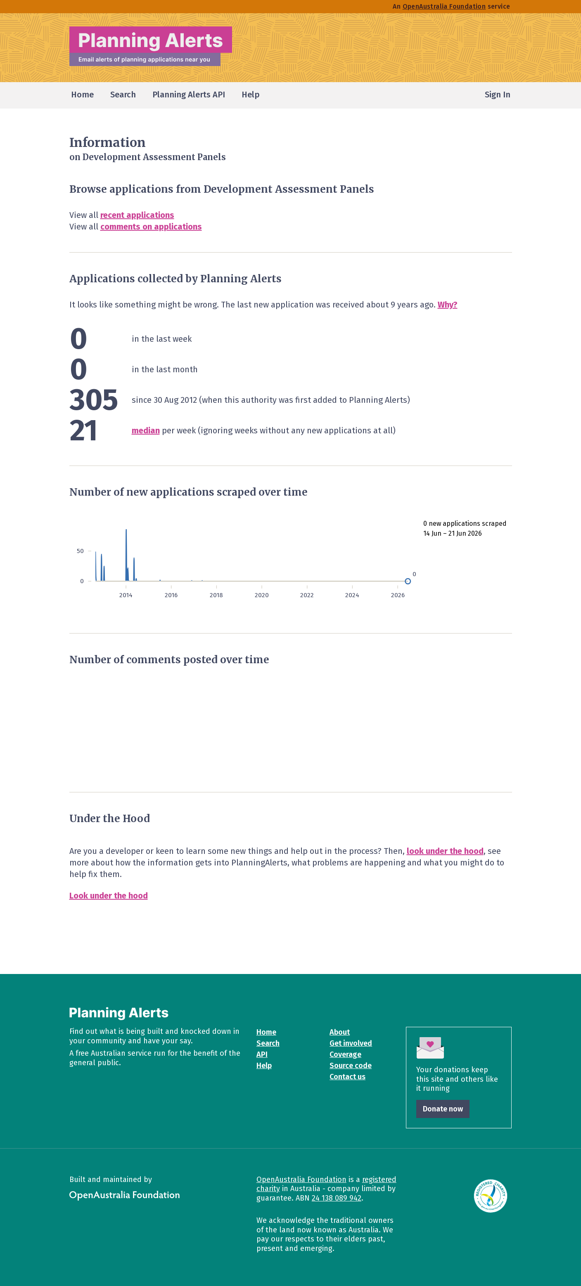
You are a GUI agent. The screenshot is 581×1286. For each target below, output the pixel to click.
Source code (351, 1065)
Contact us (347, 1076)
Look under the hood (108, 896)
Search (268, 1043)
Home (266, 1032)
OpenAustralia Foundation (301, 1179)
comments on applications (151, 227)
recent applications (137, 215)
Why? (448, 305)
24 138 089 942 (336, 1198)
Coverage (345, 1054)
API (262, 1054)
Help (264, 1065)
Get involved (351, 1043)
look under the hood (445, 851)
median (146, 430)
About (340, 1032)
